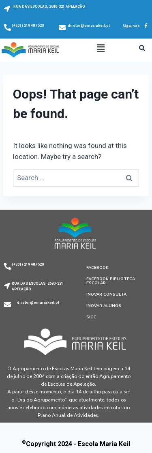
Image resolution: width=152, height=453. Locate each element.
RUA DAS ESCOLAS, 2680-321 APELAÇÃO (49, 6)
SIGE (91, 317)
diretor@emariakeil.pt (89, 26)
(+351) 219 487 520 (28, 26)
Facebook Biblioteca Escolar (110, 281)
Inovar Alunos (103, 306)
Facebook (97, 268)
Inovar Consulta (106, 294)
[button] (100, 48)
